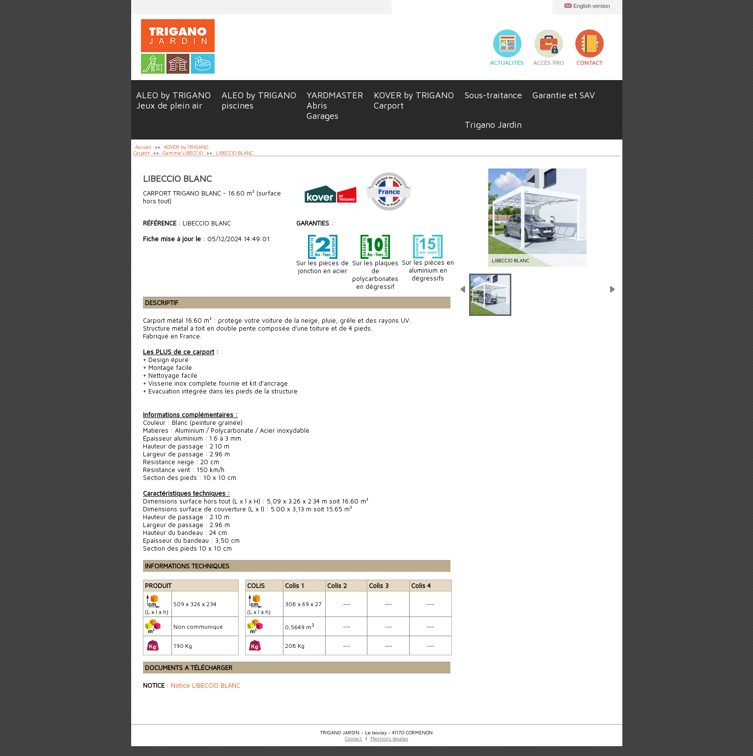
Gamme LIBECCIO (183, 153)
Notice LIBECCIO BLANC (205, 685)
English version (591, 6)
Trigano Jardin (493, 124)
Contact (353, 738)
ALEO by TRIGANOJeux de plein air (173, 100)
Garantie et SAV (563, 95)
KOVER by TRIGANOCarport (414, 100)
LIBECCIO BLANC (234, 153)
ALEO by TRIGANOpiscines (259, 100)
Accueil (143, 147)
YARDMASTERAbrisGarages (335, 105)
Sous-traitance (493, 95)
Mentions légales (389, 738)
